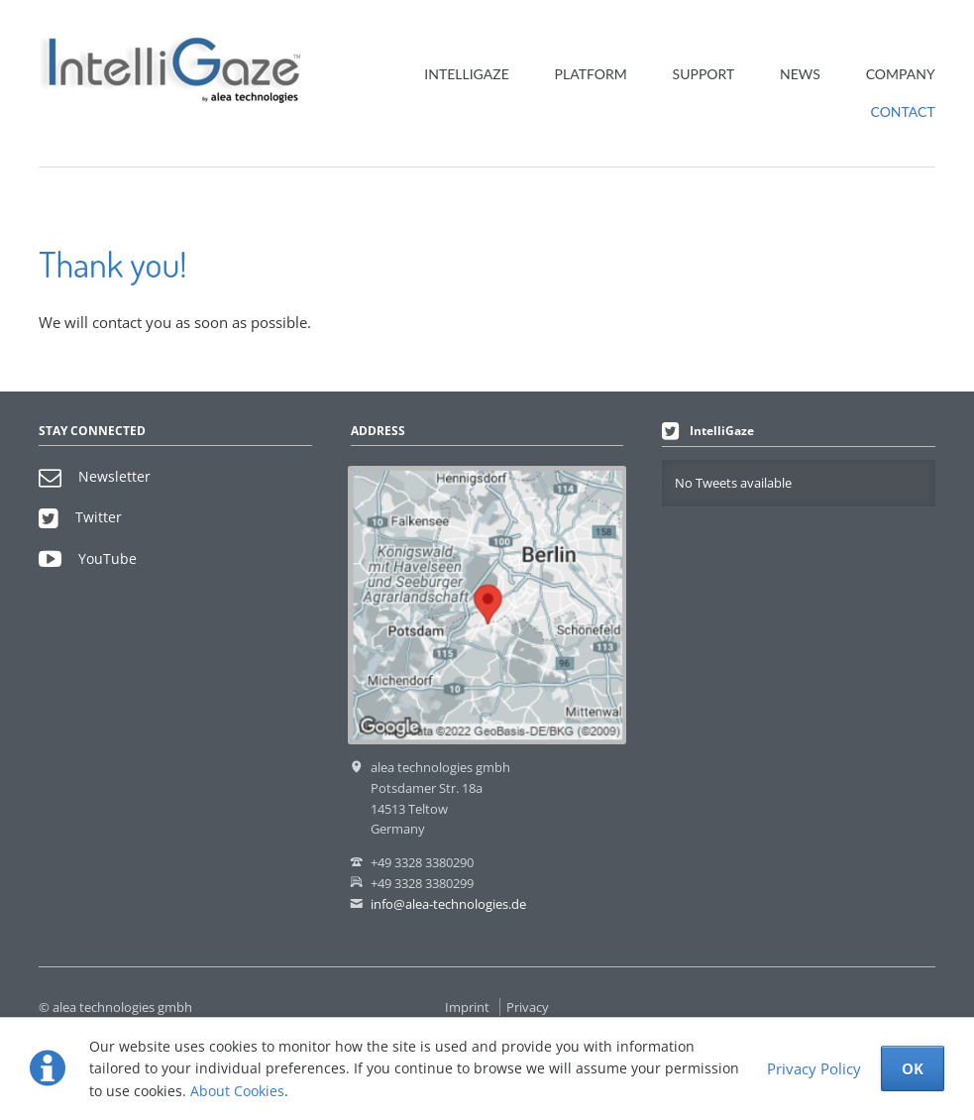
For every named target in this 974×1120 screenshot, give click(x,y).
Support (704, 73)
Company (900, 73)
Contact (903, 111)
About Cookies (237, 1090)
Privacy (527, 1007)
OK (912, 1068)
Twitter (80, 516)
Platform (591, 73)
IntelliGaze (466, 73)
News (800, 73)
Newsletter (95, 476)
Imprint (467, 1007)
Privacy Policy (814, 1068)
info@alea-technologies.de (448, 904)
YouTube (88, 558)
